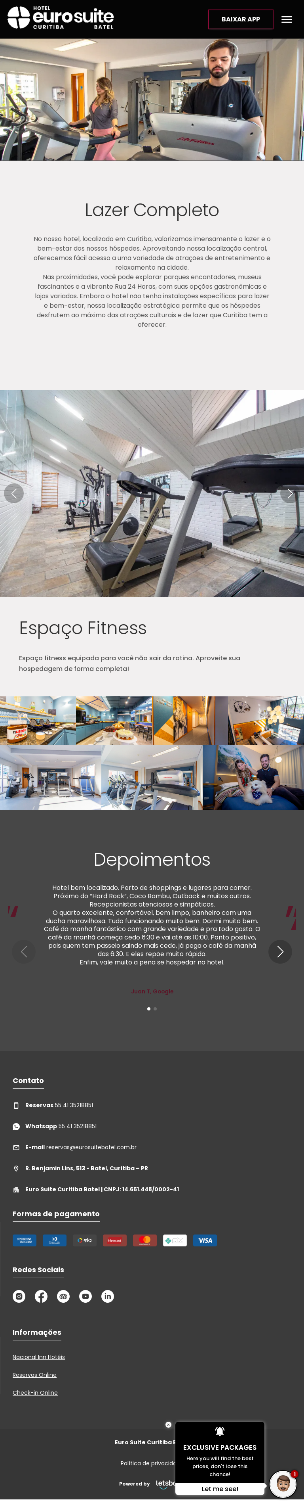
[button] (14, 493)
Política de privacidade (152, 1463)
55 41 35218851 (53, 1105)
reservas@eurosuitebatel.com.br (75, 1147)
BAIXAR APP (241, 19)
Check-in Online (35, 1393)
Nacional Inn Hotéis (39, 1357)
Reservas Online (35, 1375)
